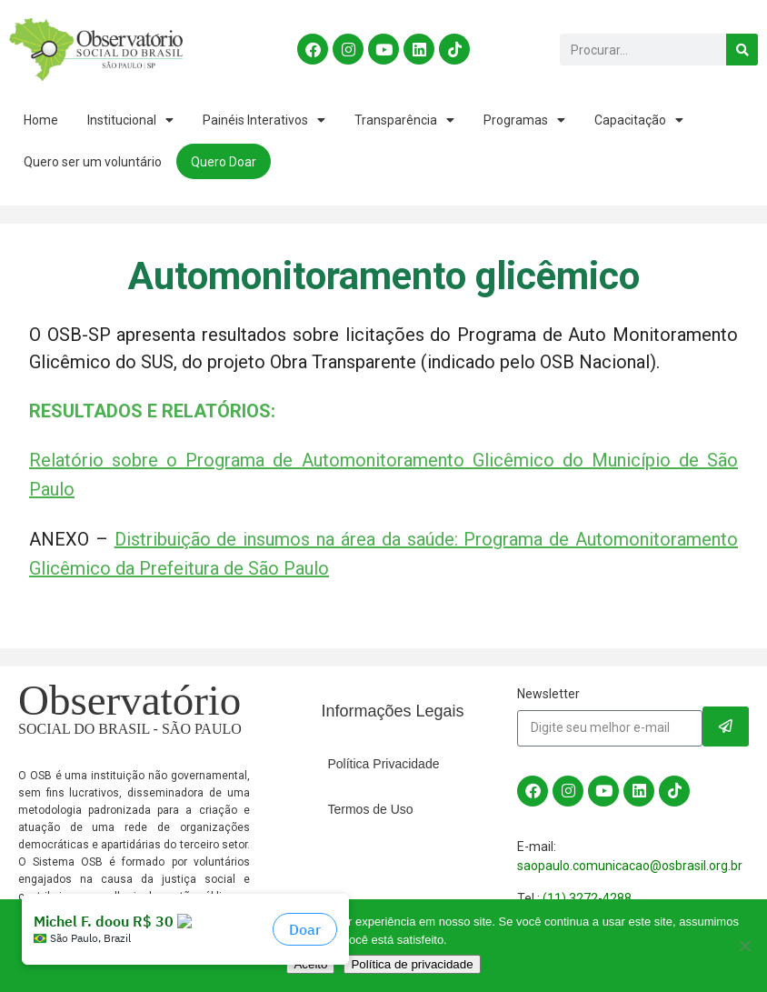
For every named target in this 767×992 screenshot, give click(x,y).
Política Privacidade (384, 764)
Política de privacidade (412, 964)
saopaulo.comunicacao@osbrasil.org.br (629, 865)
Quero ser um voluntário (93, 162)
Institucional (130, 120)
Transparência (404, 120)
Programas (524, 120)
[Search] (742, 49)
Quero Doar (223, 162)
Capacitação (638, 120)
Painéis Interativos (264, 120)
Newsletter (548, 693)
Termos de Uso (370, 809)
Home (41, 120)
